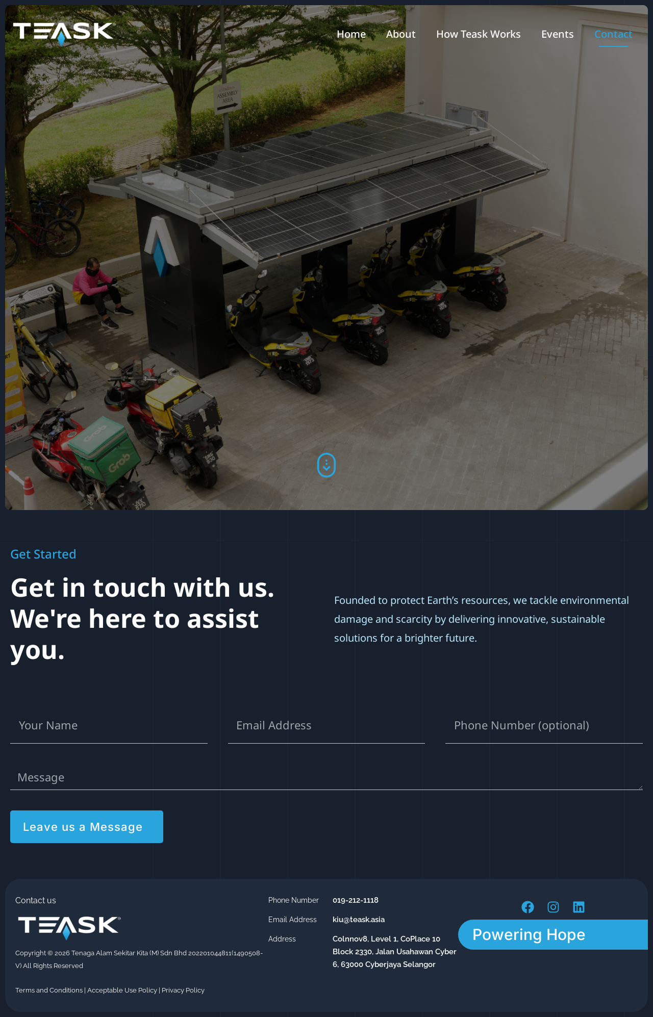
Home (351, 34)
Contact (613, 34)
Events (557, 34)
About (401, 34)
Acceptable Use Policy (122, 990)
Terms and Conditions (49, 990)
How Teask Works (478, 34)
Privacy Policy (183, 990)
